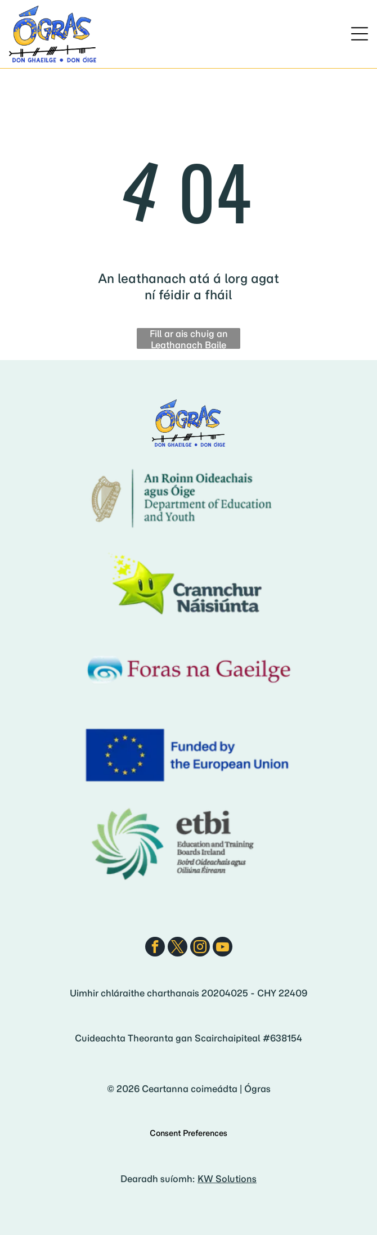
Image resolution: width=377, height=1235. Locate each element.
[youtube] (222, 948)
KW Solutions (227, 1178)
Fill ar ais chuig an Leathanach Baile (189, 338)
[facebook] (155, 948)
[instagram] (200, 948)
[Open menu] (359, 33)
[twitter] (177, 948)
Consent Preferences (188, 1133)
